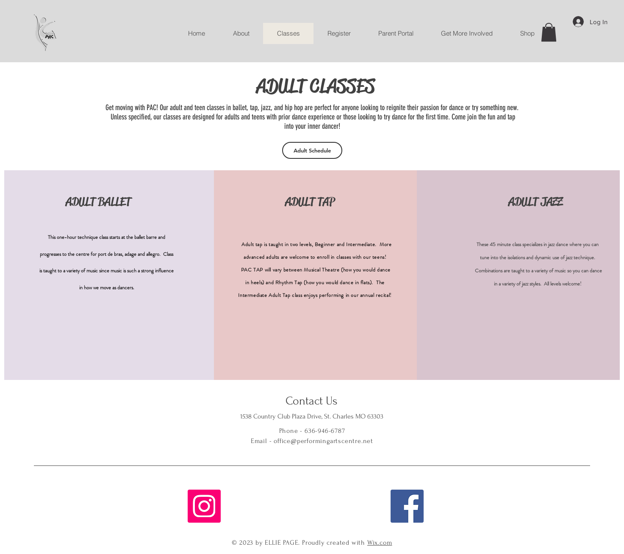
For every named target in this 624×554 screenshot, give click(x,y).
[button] (549, 32)
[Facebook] (407, 506)
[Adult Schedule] (312, 150)
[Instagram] (204, 506)
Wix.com (379, 542)
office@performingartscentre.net (323, 441)
